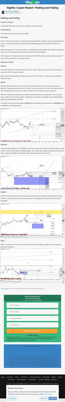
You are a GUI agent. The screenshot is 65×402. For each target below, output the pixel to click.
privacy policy (29, 337)
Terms (53, 377)
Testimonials (32, 379)
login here (39, 300)
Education (46, 377)
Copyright (11, 379)
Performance (21, 379)
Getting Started (35, 377)
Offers (41, 379)
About (3, 377)
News (16, 377)
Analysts (10, 377)
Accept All (53, 398)
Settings (54, 379)
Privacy (59, 377)
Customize (12, 398)
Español (47, 379)
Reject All (44, 398)
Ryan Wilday (4, 288)
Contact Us (24, 377)
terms (22, 337)
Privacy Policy (48, 394)
